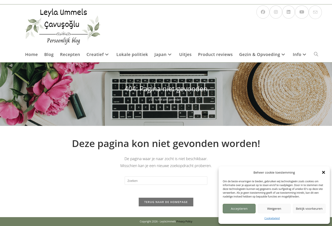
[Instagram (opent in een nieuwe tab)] (276, 12)
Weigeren (274, 208)
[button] (323, 172)
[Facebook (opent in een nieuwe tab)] (263, 12)
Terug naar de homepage (166, 202)
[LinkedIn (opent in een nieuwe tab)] (288, 12)
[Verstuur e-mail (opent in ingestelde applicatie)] (315, 12)
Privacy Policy (184, 221)
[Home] (152, 99)
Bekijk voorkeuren (309, 208)
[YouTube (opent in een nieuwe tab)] (302, 12)
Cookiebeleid (272, 218)
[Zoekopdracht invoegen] (166, 180)
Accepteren (239, 208)
